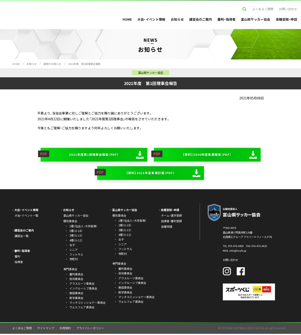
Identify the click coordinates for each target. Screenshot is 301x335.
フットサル (76, 255)
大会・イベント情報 (151, 19)
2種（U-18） (76, 232)
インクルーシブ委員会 (83, 289)
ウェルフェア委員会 (81, 308)
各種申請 (166, 227)
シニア (73, 251)
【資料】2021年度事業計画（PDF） (150, 174)
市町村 (73, 260)
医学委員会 (76, 299)
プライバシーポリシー (90, 329)
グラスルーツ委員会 (81, 284)
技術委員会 (76, 280)
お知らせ (177, 19)
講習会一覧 (22, 237)
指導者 (19, 263)
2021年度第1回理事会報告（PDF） (93, 155)
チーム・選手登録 (171, 216)
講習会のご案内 (200, 19)
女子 (72, 246)
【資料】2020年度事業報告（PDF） (207, 155)
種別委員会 (119, 216)
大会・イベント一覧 (26, 216)
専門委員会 (119, 264)
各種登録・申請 (286, 19)
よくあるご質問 (262, 9)
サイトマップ (45, 329)
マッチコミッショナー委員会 (87, 303)
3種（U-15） (76, 236)
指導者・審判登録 (171, 222)
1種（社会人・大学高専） (83, 227)
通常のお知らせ (52, 64)
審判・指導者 (226, 19)
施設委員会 (76, 294)
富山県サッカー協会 (255, 19)
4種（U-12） (76, 241)
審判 (17, 257)
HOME (127, 19)
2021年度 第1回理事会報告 (84, 64)
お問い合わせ (288, 9)
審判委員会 (76, 275)
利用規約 (65, 329)
